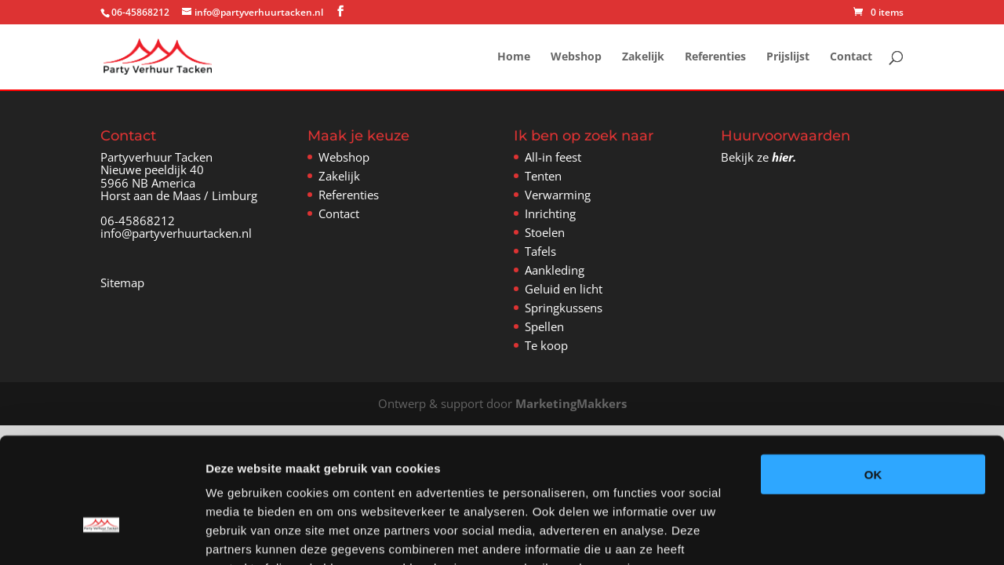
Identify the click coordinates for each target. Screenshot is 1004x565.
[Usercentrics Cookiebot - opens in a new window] (101, 534)
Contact (851, 57)
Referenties (715, 57)
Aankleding (554, 270)
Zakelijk (643, 57)
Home (513, 57)
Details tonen (847, 534)
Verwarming (558, 194)
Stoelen (545, 232)
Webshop (576, 57)
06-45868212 (137, 220)
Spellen (544, 326)
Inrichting (550, 213)
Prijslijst (787, 57)
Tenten (543, 176)
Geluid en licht (563, 289)
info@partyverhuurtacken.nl (176, 233)
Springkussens (563, 307)
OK (873, 377)
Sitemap (122, 282)
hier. (784, 157)
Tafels (540, 251)
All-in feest (553, 157)
